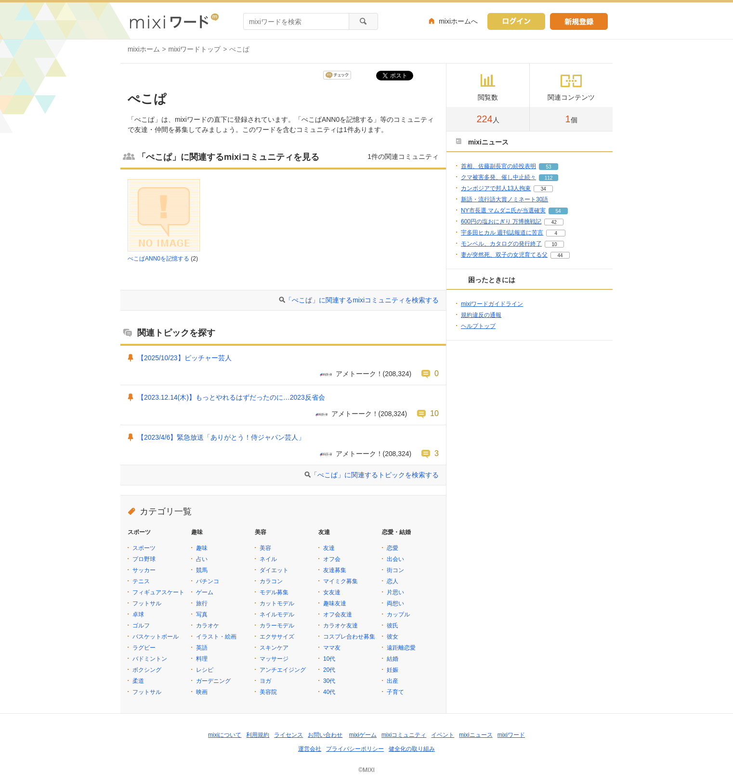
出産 (392, 681)
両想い (395, 603)
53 (548, 167)
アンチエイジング (283, 669)
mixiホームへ (458, 21)
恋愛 (392, 548)
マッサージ (274, 658)
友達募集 (334, 570)
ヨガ (265, 681)
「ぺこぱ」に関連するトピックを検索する (375, 475)
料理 (202, 658)
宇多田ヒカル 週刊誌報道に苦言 (502, 232)
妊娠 (392, 669)
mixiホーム (144, 49)
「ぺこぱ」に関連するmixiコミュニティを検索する (362, 300)
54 (558, 211)
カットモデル (277, 603)
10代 (329, 658)
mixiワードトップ (195, 49)
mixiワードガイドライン (492, 304)
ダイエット (274, 570)
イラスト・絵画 (216, 636)
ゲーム (204, 592)
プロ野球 (144, 559)
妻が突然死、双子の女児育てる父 (504, 254)
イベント (442, 735)
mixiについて (224, 735)
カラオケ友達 (340, 625)
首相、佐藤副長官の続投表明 (498, 166)
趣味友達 (334, 603)
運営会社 (309, 748)
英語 (202, 647)
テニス (141, 581)
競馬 (202, 570)
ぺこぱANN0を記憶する (158, 258)
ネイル (268, 559)
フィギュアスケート (158, 592)
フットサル (146, 603)
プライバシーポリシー (355, 748)
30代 (329, 681)
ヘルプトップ (478, 326)
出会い (395, 559)
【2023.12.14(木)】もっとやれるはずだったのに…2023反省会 (231, 397)
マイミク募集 (340, 581)
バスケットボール (155, 636)
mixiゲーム (363, 735)
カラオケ (207, 625)
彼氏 (392, 625)
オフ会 (331, 559)
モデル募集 (274, 592)
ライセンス (288, 735)
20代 (329, 669)
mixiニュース (475, 735)
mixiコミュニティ (403, 735)
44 (560, 255)
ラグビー (144, 647)
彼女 (392, 636)
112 (549, 178)
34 (543, 189)
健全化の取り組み (412, 748)
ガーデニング (213, 681)
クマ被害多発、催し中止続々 (498, 177)
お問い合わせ (325, 735)
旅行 (202, 603)
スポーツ (144, 548)
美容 (265, 548)
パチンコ (207, 581)
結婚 (392, 658)
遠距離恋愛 (401, 647)
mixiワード (511, 735)
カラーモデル (277, 625)
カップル (398, 614)
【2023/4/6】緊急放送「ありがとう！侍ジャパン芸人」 (221, 437)
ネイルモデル (277, 614)
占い (202, 559)
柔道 (138, 681)
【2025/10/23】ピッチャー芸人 (184, 358)
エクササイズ (277, 636)
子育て (395, 692)
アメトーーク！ (359, 374)
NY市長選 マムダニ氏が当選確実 (503, 210)
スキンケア (274, 647)
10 (434, 413)
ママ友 (331, 647)
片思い (395, 592)
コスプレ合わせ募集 (349, 636)
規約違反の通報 (481, 315)
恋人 (392, 581)
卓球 (138, 614)
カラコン (271, 581)
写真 (202, 614)
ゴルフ (141, 625)
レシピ (204, 669)
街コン (395, 570)
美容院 (268, 692)
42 (554, 222)
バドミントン (149, 658)
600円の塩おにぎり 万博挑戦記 (501, 221)
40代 (329, 692)
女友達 (331, 592)
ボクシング (146, 669)
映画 (202, 692)
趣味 (202, 548)
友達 (329, 548)
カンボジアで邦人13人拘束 (496, 188)
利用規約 (257, 735)
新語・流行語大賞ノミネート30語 (504, 199)
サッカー (144, 570)
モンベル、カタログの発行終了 (501, 243)
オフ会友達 (337, 614)
